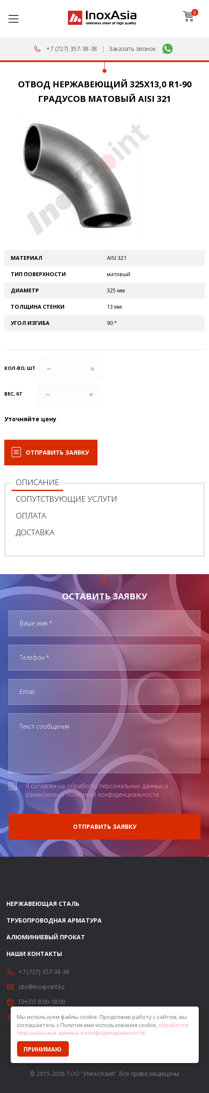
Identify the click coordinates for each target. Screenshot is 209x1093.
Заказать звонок (132, 49)
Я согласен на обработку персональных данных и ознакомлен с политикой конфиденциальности (97, 790)
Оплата (31, 515)
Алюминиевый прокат (45, 937)
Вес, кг (13, 393)
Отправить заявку (57, 452)
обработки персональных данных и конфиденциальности (102, 1029)
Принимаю (43, 1049)
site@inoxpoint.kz (41, 987)
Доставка (35, 532)
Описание (37, 482)
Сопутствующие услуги (66, 499)
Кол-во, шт (19, 368)
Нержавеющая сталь (42, 903)
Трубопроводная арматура (54, 920)
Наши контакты (34, 954)
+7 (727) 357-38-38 (71, 49)
